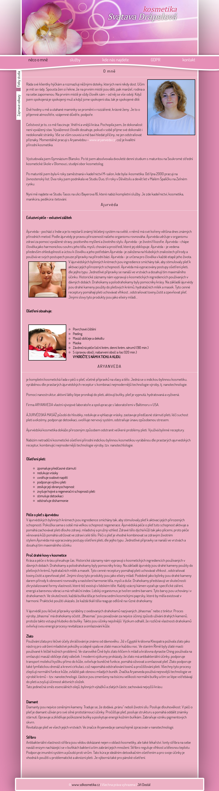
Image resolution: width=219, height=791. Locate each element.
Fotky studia (18, 79)
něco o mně (38, 59)
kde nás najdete (115, 59)
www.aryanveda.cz (102, 139)
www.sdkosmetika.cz (86, 784)
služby (75, 59)
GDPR (155, 59)
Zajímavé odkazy (18, 106)
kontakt (188, 59)
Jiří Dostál (143, 784)
